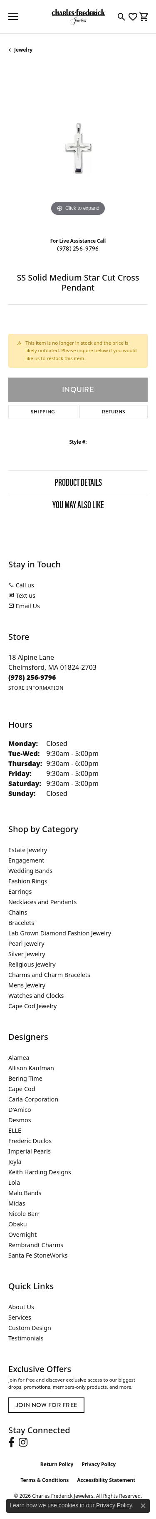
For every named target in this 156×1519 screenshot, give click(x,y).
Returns (113, 411)
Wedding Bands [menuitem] (30, 871)
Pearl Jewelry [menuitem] (26, 943)
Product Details (78, 482)
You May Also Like (78, 504)
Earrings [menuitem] (20, 891)
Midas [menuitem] (16, 1203)
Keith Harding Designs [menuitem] (39, 1172)
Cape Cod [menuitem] (21, 1089)
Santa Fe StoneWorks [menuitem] (37, 1255)
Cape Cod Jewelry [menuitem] (32, 1006)
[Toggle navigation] (13, 16)
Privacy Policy (99, 1464)
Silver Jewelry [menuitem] (26, 954)
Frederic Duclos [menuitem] (30, 1141)
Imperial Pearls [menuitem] (29, 1151)
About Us (21, 1307)
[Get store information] (36, 687)
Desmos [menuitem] (19, 1120)
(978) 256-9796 (78, 248)
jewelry (23, 49)
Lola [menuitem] (14, 1182)
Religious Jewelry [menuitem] (31, 964)
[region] (78, 148)
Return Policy (57, 1464)
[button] (121, 16)
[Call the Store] (32, 677)
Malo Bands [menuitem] (24, 1193)
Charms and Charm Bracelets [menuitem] (49, 975)
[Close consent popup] (143, 1505)
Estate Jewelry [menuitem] (27, 850)
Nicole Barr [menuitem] (24, 1214)
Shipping (43, 411)
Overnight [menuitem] (22, 1234)
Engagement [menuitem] (26, 860)
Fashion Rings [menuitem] (27, 881)
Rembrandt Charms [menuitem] (35, 1245)
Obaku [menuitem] (17, 1224)
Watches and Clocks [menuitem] (36, 995)
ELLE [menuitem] (14, 1130)
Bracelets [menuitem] (21, 923)
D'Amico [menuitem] (19, 1110)
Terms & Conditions (44, 1480)
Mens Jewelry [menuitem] (26, 985)
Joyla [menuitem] (14, 1162)
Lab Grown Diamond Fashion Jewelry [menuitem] (59, 933)
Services (19, 1317)
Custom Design (29, 1328)
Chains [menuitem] (17, 912)
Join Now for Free (46, 1405)
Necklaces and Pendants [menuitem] (42, 902)
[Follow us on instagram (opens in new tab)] (23, 1442)
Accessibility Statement (106, 1480)
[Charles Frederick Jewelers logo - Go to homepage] (78, 16)
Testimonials (25, 1338)
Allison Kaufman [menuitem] (31, 1068)
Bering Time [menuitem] (25, 1078)
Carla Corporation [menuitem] (33, 1099)
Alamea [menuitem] (19, 1058)
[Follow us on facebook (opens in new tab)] (11, 1442)
